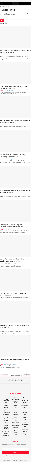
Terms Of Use (20, 460)
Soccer (25, 407)
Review (25, 402)
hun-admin (3, 159)
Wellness (25, 433)
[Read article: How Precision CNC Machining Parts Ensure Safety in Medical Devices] (15, 73)
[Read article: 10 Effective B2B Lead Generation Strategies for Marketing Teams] (15, 312)
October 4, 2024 (7, 229)
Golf (15, 407)
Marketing (15, 427)
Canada (6, 418)
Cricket (6, 425)
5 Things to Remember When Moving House (14, 293)
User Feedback (25, 429)
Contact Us (26, 460)
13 (15, 364)
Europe (15, 397)
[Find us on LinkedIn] (15, 380)
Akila (2, 229)
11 (13, 229)
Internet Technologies (15, 418)
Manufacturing (15, 425)
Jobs (15, 420)
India (15, 412)
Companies (6, 423)
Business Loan (6, 414)
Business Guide (6, 412)
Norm (2, 90)
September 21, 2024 (8, 364)
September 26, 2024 (7, 295)
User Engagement (25, 428)
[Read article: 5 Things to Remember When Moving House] (15, 280)
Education (6, 433)
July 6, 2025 (6, 90)
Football (15, 405)
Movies (15, 430)
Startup (25, 412)
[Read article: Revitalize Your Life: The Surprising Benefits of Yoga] (15, 346)
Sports (24, 410)
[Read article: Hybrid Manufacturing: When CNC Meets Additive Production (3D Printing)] (15, 37)
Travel (25, 421)
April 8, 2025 (8, 159)
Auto (6, 402)
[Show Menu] (1, 3)
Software (25, 409)
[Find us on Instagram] (18, 380)
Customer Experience (6, 428)
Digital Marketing (6, 431)
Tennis (24, 419)
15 (15, 263)
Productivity (25, 396)
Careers (6, 420)
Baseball (6, 405)
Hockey (15, 410)
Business (6, 410)
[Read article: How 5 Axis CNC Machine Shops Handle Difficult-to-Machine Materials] (15, 177)
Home (1, 6)
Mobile (15, 429)
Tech (25, 416)
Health (15, 409)
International (15, 416)
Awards (6, 403)
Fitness (15, 403)
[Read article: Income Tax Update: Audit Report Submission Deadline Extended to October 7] (15, 246)
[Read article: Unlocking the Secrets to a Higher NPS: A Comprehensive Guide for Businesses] (15, 211)
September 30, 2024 (7, 263)
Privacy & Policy (15, 460)
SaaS (25, 403)
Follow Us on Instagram (15, 375)
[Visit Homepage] (15, 3)
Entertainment (6, 435)
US (25, 426)
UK (25, 422)
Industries (15, 414)
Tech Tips (25, 417)
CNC (6, 422)
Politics (15, 434)
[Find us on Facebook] (9, 380)
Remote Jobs (25, 400)
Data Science (6, 430)
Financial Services (16, 402)
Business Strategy (6, 416)
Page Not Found (6, 6)
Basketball (6, 407)
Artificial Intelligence (6, 400)
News (15, 432)
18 (14, 159)
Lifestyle (15, 423)
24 (12, 90)
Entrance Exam (15, 396)
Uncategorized (25, 424)
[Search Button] (29, 3)
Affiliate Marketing (6, 396)
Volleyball (25, 431)
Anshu (2, 364)
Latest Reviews (15, 422)
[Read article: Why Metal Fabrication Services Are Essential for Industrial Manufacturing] (15, 107)
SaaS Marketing (24, 405)
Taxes (25, 414)
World (25, 434)
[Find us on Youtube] (22, 380)
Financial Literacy (15, 399)
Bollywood (6, 409)
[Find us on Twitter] (12, 380)
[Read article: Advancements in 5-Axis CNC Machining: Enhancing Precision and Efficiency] (15, 141)
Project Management (25, 398)
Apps (6, 397)
